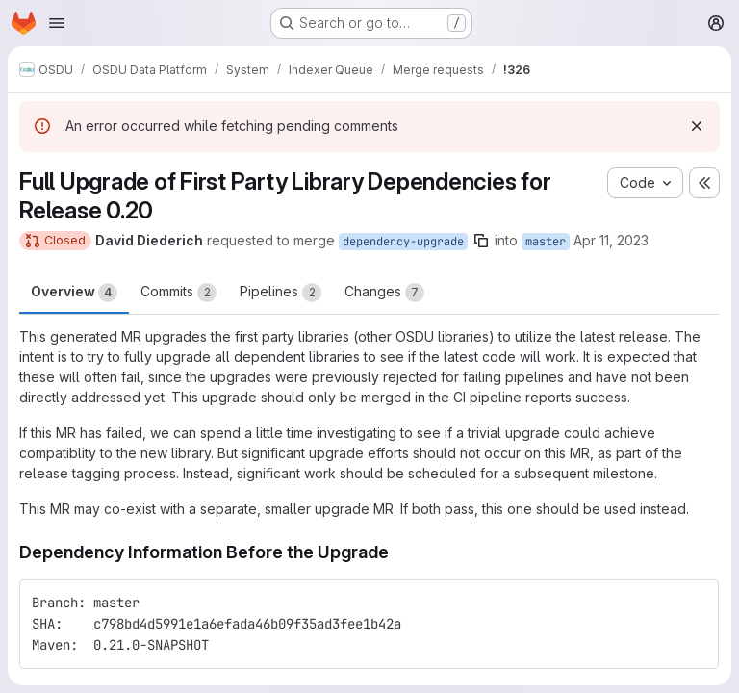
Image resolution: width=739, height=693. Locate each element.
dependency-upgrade (403, 241)
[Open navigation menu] (56, 23)
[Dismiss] (696, 126)
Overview (74, 292)
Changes (384, 292)
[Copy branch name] (481, 240)
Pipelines (280, 292)
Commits (178, 292)
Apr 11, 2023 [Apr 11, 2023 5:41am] (611, 240)
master (545, 241)
